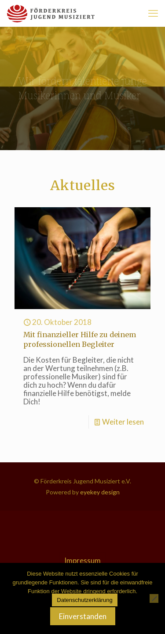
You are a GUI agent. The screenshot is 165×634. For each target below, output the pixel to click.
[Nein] (154, 598)
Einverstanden (82, 616)
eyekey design (99, 492)
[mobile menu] (153, 13)
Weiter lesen (123, 421)
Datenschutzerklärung (84, 600)
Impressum (82, 560)
